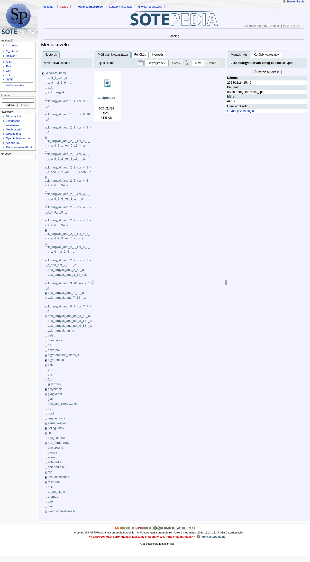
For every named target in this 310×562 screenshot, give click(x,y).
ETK (8, 70)
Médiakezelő (13, 129)
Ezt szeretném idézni (19, 147)
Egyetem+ (12, 51)
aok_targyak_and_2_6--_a (66, 270)
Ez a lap (48, 6)
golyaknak (55, 389)
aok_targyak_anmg (61, 330)
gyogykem (55, 394)
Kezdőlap (12, 45)
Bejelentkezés (295, 1)
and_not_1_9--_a (60, 82)
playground (55, 447)
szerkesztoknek (58, 477)
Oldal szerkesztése (90, 6)
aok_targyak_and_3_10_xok (67, 274)
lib (49, 433)
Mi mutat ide (13, 116)
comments (55, 340)
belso (51, 335)
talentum (54, 482)
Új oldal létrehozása (150, 6)
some (51, 457)
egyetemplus (56, 360)
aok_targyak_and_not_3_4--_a (69, 316)
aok (50, 87)
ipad (51, 413)
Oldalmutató (13, 133)
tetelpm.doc (106, 97)
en (49, 369)
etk (50, 374)
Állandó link (13, 142)
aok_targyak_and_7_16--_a (67, 297)
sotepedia (54, 462)
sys (50, 472)
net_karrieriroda (59, 442)
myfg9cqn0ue (57, 438)
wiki (50, 506)
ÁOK (9, 61)
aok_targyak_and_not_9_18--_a (70, 325)
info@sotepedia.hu (15, 85)
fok (50, 379)
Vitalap (64, 6)
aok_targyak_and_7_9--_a (66, 293)
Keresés (158, 54)
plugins (53, 452)
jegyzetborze (56, 418)
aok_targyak (56, 92)
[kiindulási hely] (55, 73)
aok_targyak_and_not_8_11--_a (70, 321)
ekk (50, 364)
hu (49, 408)
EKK (8, 66)
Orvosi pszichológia (240, 111)
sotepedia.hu (57, 467)
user (51, 501)
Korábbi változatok (266, 54)
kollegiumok (56, 428)
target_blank (56, 491)
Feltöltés (140, 54)
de (49, 345)
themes (53, 496)
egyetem (54, 350)
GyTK (9, 79)
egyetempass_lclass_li (63, 355)
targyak (56, 384)
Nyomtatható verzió (18, 138)
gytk (51, 399)
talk (50, 487)
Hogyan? (11, 55)
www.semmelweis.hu (62, 511)
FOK (9, 75)
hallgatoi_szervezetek (63, 403)
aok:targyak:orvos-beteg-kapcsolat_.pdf (263, 63)
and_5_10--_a (57, 77)
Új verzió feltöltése (267, 72)
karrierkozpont (57, 423)
